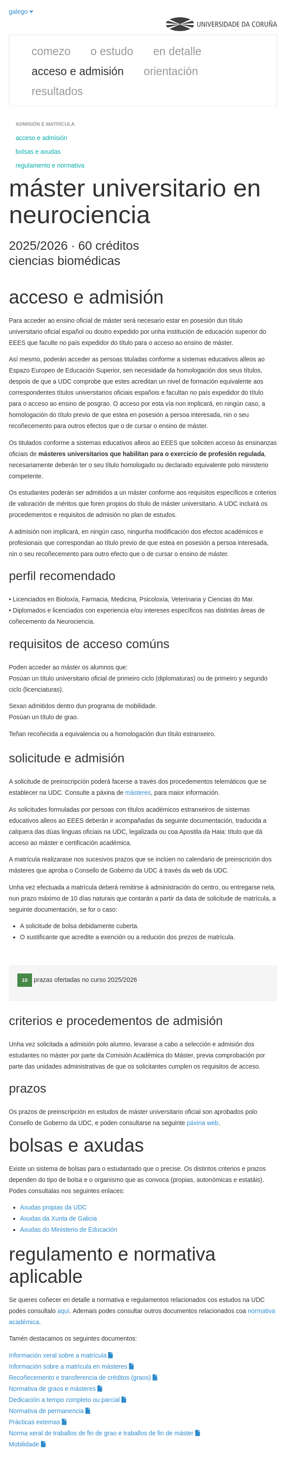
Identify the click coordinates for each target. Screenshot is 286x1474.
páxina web (202, 1122)
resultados (57, 91)
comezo (51, 51)
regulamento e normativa (50, 165)
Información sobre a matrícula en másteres (71, 1366)
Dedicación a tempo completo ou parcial (67, 1399)
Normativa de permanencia (49, 1410)
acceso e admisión (78, 71)
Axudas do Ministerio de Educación (69, 1229)
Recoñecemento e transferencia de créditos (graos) (83, 1377)
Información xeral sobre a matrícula (61, 1355)
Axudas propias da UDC (53, 1207)
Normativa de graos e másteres (55, 1388)
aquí (63, 1310)
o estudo (112, 51)
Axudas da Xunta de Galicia (58, 1218)
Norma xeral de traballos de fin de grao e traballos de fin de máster (104, 1433)
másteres (138, 792)
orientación (171, 71)
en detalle (177, 51)
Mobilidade (27, 1444)
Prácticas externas (38, 1422)
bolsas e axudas (38, 151)
